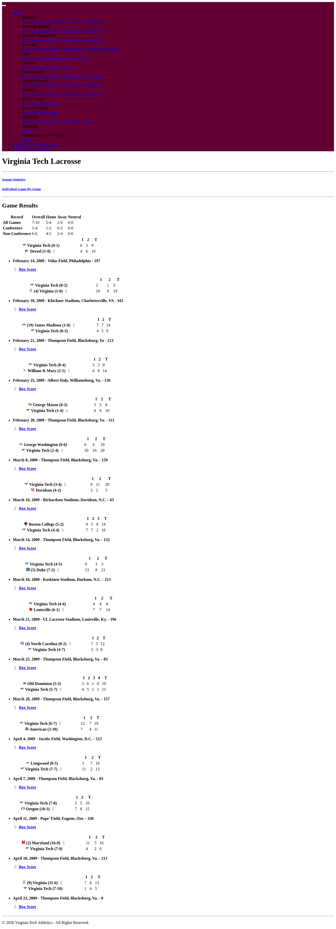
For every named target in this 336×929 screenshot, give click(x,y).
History (67, 67)
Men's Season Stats (37, 58)
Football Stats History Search (35, 144)
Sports (17, 13)
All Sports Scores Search (32, 149)
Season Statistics (13, 179)
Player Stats (70, 22)
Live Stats (30, 22)
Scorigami (111, 49)
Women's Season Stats (72, 58)
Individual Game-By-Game (21, 189)
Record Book (91, 22)
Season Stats (49, 22)
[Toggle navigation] (4, 5)
